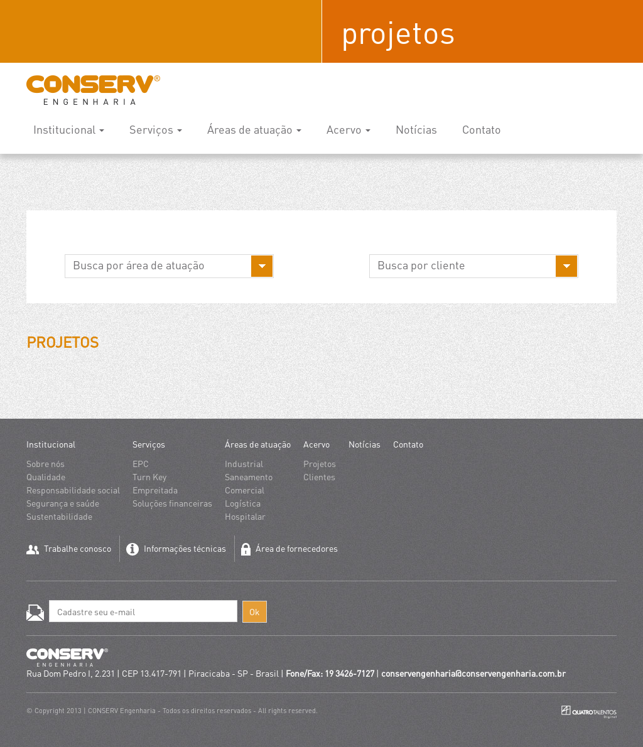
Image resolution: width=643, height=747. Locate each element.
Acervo (348, 129)
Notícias (416, 129)
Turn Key (149, 476)
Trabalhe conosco (68, 548)
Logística (243, 502)
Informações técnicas (176, 549)
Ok (254, 611)
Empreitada (155, 489)
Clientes (319, 476)
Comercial (244, 489)
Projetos (319, 463)
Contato (481, 129)
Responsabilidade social (73, 489)
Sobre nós (45, 463)
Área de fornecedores (289, 549)
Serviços (155, 129)
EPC (140, 463)
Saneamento (249, 476)
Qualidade (45, 476)
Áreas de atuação (254, 129)
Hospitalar (245, 516)
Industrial (244, 463)
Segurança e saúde (62, 502)
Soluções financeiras (172, 502)
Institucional (68, 129)
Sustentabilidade (59, 516)
